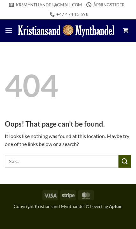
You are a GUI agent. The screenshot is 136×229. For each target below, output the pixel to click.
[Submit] (124, 161)
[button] (8, 30)
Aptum (116, 206)
